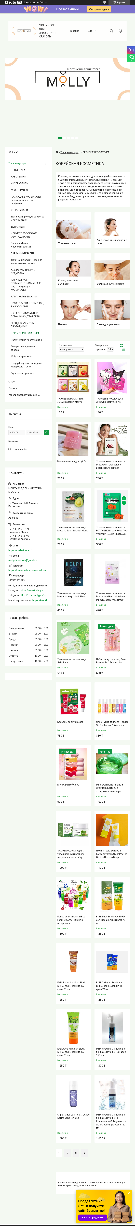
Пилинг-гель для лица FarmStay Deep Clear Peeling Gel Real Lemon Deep (111, 854)
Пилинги (63, 324)
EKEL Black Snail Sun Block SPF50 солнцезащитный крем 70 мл (71, 985)
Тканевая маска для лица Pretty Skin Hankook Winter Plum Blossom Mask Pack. (110, 596)
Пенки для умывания (108, 324)
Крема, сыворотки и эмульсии (69, 282)
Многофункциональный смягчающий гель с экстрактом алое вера (109, 788)
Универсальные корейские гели (112, 242)
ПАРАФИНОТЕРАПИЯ (22, 253)
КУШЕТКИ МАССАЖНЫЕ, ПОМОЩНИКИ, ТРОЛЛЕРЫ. (25, 315)
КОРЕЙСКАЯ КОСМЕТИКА (25, 333)
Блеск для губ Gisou (68, 784)
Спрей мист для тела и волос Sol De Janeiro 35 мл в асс (112, 724)
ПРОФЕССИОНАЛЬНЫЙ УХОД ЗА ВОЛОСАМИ (27, 305)
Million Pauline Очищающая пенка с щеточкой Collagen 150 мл (111, 1052)
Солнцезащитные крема (110, 284)
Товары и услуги (69, 152)
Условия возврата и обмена (24, 395)
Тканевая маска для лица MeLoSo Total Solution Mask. (72, 529)
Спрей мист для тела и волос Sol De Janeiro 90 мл (73, 1116)
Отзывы (12, 388)
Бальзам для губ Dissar (70, 722)
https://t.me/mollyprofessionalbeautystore (28, 570)
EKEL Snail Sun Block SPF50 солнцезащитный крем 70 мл (111, 920)
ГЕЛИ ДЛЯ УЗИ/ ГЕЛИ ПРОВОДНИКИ (22, 325)
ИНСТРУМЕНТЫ (19, 183)
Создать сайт (29, 2)
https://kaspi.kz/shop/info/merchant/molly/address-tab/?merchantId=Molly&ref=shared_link (40, 600)
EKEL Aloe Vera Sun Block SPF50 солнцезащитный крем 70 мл (71, 1052)
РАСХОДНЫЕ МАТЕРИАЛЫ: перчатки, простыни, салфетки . (26, 200)
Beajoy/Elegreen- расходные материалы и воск (26, 365)
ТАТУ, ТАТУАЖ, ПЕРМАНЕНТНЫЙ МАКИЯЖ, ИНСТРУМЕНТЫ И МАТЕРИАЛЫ (26, 285)
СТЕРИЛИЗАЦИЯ (20, 210)
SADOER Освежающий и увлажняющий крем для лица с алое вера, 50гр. (71, 854)
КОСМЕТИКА (18, 170)
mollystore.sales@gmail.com (23, 560)
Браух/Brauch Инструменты (26, 340)
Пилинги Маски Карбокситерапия (21, 245)
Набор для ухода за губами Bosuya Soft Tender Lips (111, 661)
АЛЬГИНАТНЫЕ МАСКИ (24, 296)
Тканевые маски (67, 243)
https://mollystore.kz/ (20, 550)
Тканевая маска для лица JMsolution (71, 661)
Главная (74, 31)
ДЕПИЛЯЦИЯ (18, 226)
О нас (11, 381)
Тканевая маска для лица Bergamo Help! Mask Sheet (71, 595)
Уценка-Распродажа (22, 373)
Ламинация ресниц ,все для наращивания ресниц (26, 262)
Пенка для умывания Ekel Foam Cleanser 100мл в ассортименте (71, 920)
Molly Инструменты (21, 356)
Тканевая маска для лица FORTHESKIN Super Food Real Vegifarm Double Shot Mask (112, 530)
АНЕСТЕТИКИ (18, 176)
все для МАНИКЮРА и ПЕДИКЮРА (23, 272)
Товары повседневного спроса (24, 348)
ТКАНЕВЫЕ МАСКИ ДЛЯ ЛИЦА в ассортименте (70, 400)
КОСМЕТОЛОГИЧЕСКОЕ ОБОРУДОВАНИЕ (24, 235)
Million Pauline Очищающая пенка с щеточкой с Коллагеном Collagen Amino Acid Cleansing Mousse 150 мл (111, 1121)
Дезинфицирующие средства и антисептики (27, 218)
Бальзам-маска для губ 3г (71, 461)
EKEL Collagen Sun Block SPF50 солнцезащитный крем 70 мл (109, 985)
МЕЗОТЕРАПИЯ (19, 190)
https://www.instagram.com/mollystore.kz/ (35, 590)
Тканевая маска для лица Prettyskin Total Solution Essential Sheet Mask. (110, 464)
